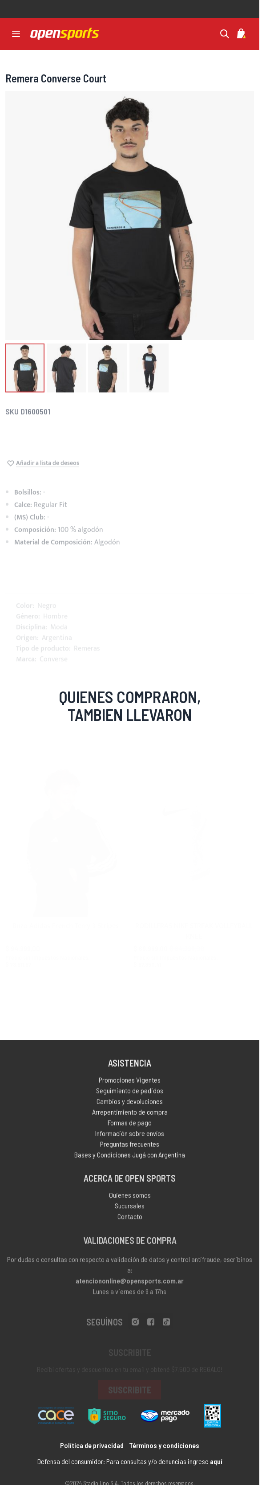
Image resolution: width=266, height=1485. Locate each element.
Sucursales (130, 1212)
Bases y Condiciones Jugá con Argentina (129, 1159)
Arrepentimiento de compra (130, 1117)
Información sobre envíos (129, 1138)
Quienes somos (130, 1202)
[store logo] (64, 34)
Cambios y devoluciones (130, 1106)
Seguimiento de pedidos (129, 1095)
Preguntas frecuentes (129, 1149)
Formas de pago (130, 1127)
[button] (24, 372)
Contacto (129, 1223)
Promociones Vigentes (130, 1084)
